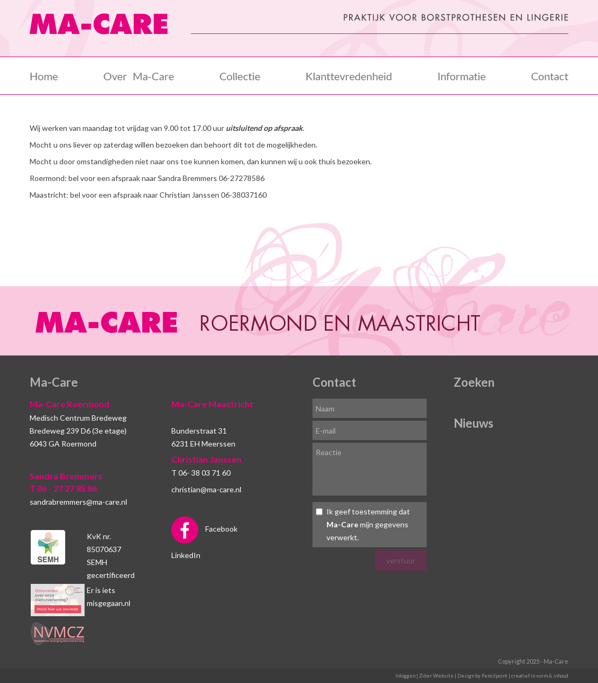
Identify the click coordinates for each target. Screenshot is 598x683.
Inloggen (405, 676)
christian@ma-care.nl (206, 489)
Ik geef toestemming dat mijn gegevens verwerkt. (368, 524)
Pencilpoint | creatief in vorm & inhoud (525, 676)
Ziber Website (436, 676)
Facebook (204, 528)
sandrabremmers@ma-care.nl (78, 501)
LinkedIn (185, 555)
